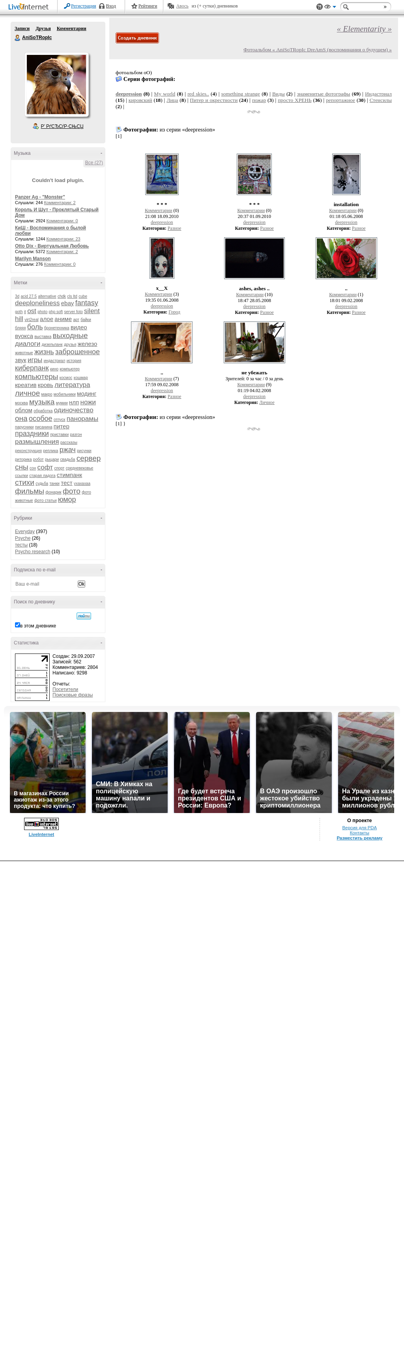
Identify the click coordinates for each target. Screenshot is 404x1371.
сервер (89, 458)
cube (83, 296)
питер (61, 426)
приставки (59, 434)
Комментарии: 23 (63, 239)
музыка (41, 402)
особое (40, 419)
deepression (129, 94)
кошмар (81, 378)
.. (346, 288)
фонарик (53, 492)
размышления (37, 441)
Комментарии (71, 28)
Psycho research (32, 551)
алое (46, 319)
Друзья (43, 28)
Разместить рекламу (359, 838)
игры (35, 360)
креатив (25, 384)
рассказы (68, 442)
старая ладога (42, 475)
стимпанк (69, 474)
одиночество (74, 410)
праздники (32, 434)
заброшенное (77, 352)
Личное (267, 402)
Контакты (359, 832)
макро (46, 394)
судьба (42, 483)
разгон (76, 434)
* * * (162, 204)
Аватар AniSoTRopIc (56, 84)
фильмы (29, 491)
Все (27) (94, 162)
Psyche (22, 538)
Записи (22, 28)
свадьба (67, 459)
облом (23, 410)
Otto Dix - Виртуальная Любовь (52, 246)
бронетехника (56, 328)
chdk (62, 296)
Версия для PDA (359, 827)
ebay (67, 303)
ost (31, 311)
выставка (42, 336)
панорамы (82, 419)
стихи (24, 482)
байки (85, 319)
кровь (45, 384)
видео (79, 327)
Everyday (25, 531)
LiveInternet (30, 7)
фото (71, 491)
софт (45, 467)
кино (54, 369)
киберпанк (32, 368)
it (25, 312)
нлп (74, 402)
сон (33, 468)
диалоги (27, 343)
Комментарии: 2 (60, 202)
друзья (70, 344)
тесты (21, 545)
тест (66, 482)
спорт (59, 468)
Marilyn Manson (33, 258)
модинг (86, 393)
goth (18, 312)
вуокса (24, 335)
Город (174, 312)
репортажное (340, 100)
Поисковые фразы (72, 695)
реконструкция (28, 451)
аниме (63, 319)
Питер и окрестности (214, 100)
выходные (70, 335)
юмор (67, 499)
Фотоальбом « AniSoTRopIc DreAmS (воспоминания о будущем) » (317, 50)
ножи (88, 402)
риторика (23, 459)
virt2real (31, 319)
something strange (240, 94)
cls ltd (72, 296)
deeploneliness (37, 303)
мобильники (65, 394)
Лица (172, 100)
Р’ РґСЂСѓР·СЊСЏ (62, 126)
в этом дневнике (38, 626)
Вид (330, 8)
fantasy (86, 303)
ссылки (21, 475)
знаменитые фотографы (323, 94)
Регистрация (83, 6)
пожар (259, 100)
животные (24, 353)
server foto (73, 312)
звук (20, 360)
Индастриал (378, 94)
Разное (174, 228)
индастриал (54, 361)
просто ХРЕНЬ (294, 100)
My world (164, 94)
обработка (43, 411)
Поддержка (319, 7)
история (74, 361)
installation (346, 204)
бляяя (20, 328)
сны (21, 467)
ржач (68, 450)
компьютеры (36, 376)
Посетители (65, 689)
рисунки (84, 451)
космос (66, 378)
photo (42, 312)
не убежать (254, 373)
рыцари (52, 459)
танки (54, 483)
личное (27, 393)
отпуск (59, 419)
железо (87, 343)
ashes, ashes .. (254, 288)
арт (76, 319)
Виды (278, 94)
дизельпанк (51, 344)
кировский (140, 100)
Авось (182, 6)
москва (21, 403)
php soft (56, 312)
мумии (62, 403)
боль (35, 327)
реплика (50, 451)
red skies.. (198, 94)
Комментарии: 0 (62, 220)
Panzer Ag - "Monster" (40, 197)
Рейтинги (147, 6)
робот (38, 459)
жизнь (44, 352)
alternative (47, 296)
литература (72, 385)
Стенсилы (381, 100)
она (21, 418)
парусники (24, 427)
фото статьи (45, 500)
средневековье (80, 468)
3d (17, 296)
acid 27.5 (29, 296)
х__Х (162, 288)
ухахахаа (82, 483)
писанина (43, 427)
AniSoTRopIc (18, 38)
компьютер (69, 369)
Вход (111, 6)
